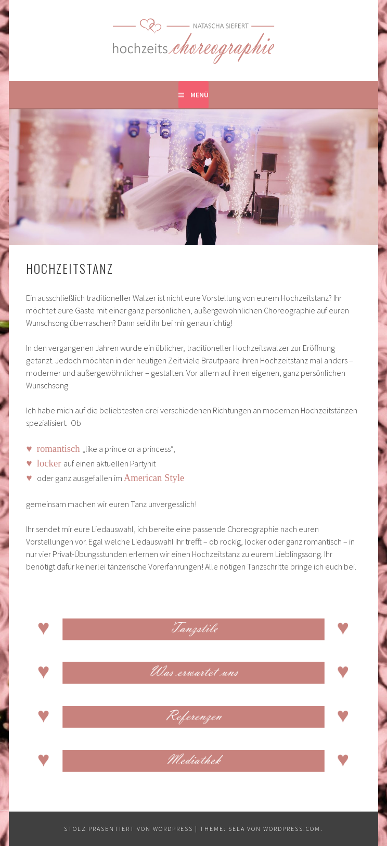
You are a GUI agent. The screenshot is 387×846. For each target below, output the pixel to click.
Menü (199, 94)
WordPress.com (291, 828)
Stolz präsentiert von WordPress (128, 828)
